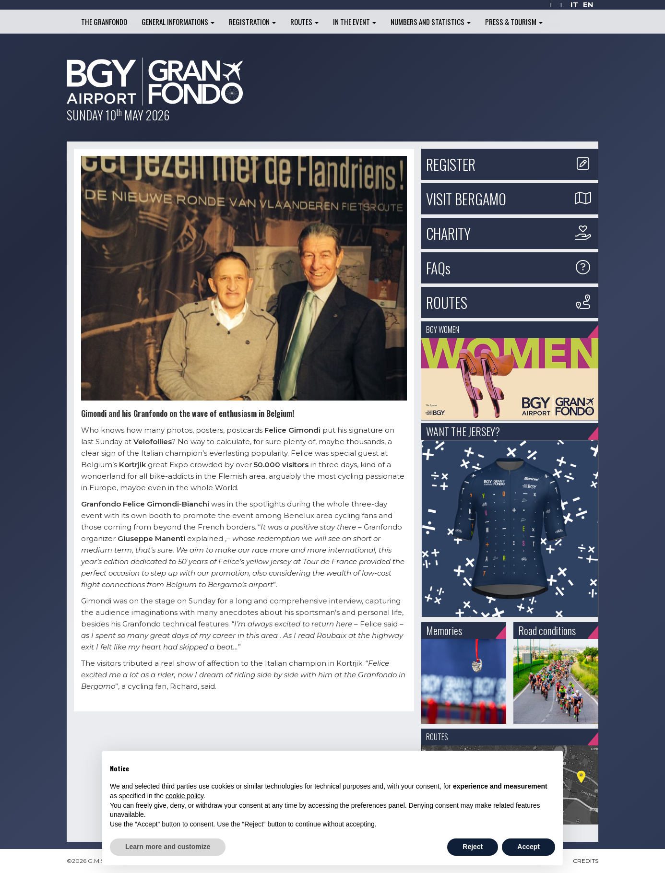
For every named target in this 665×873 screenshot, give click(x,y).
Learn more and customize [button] (167, 846)
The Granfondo (104, 21)
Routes (304, 21)
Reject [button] (473, 846)
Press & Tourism (514, 21)
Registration (252, 21)
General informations (178, 21)
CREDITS (585, 860)
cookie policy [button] (184, 796)
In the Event (354, 21)
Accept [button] (528, 846)
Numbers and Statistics (431, 21)
